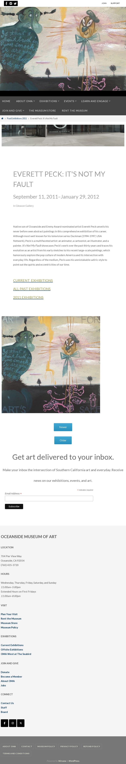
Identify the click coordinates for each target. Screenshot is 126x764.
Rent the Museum (11, 618)
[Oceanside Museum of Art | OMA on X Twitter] (20, 723)
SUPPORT (115, 3)
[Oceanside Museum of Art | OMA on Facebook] (4, 723)
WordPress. (74, 761)
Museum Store (9, 622)
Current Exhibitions (12, 645)
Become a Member (11, 676)
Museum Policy (9, 627)
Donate (5, 672)
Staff (4, 707)
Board (4, 711)
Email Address (13, 493)
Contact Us (7, 703)
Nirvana (62, 761)
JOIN (104, 3)
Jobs (3, 685)
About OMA (8, 680)
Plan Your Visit (9, 614)
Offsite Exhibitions (12, 649)
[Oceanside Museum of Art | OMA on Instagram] (12, 723)
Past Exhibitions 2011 (17, 118)
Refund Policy (91, 746)
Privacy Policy (69, 746)
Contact (26, 746)
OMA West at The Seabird (16, 653)
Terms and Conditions (16, 753)
